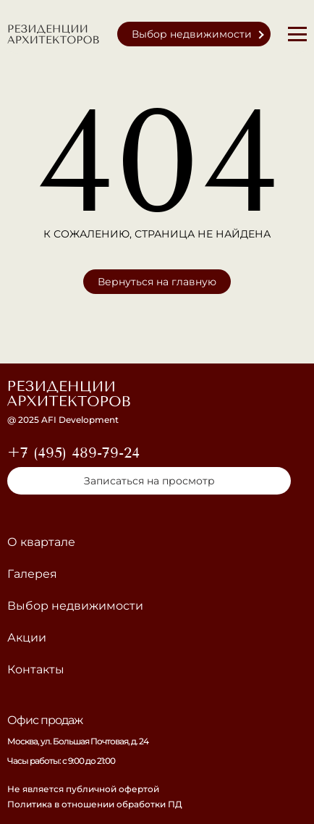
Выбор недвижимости (192, 34)
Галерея (32, 574)
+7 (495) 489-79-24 (73, 452)
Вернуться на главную (157, 281)
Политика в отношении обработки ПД (94, 804)
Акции (26, 637)
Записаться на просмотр (149, 480)
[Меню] (297, 34)
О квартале (41, 542)
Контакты (35, 669)
